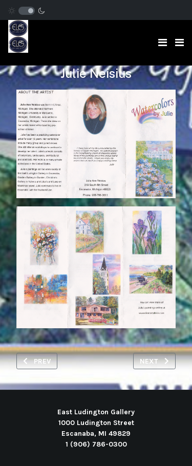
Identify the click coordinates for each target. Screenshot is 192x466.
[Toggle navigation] (162, 43)
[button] (179, 43)
